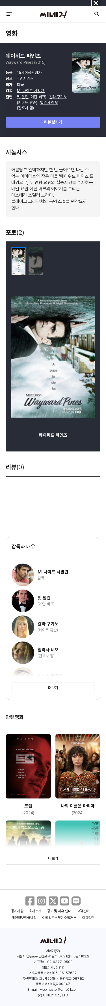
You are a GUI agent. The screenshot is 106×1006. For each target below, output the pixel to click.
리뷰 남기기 (53, 122)
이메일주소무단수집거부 (59, 918)
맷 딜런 (23, 97)
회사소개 (35, 911)
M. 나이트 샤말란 (31, 90)
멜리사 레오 (49, 102)
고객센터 (83, 911)
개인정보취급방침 (24, 918)
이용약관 (88, 918)
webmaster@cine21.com (59, 990)
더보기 (53, 688)
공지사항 (17, 911)
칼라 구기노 (58, 97)
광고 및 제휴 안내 (59, 911)
